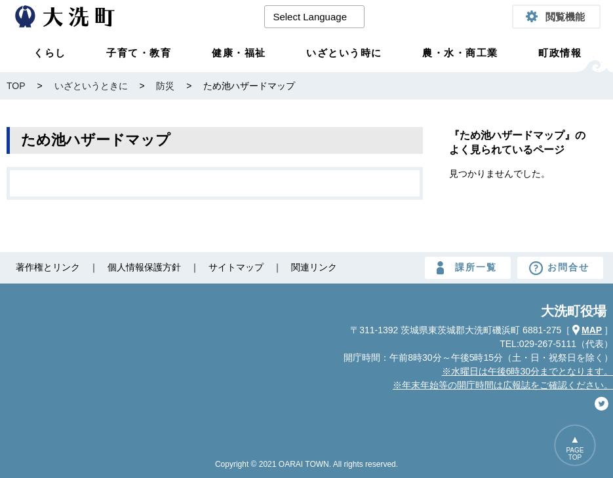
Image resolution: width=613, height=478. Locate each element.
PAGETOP (574, 454)
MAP (592, 330)
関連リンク (314, 267)
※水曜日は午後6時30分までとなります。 (527, 371)
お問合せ (568, 267)
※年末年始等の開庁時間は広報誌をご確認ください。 (503, 385)
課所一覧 (476, 267)
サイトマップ (236, 267)
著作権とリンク (48, 267)
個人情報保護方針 (144, 267)
